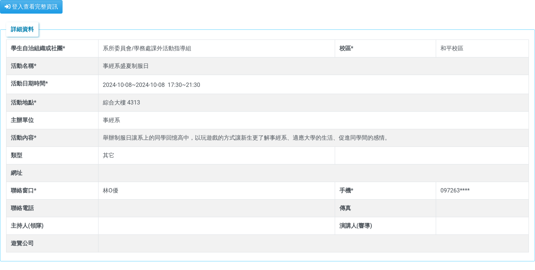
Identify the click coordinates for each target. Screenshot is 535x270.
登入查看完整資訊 (31, 6)
